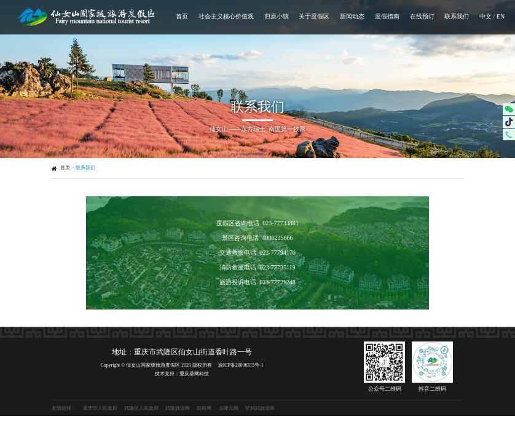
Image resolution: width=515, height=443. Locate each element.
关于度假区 (314, 16)
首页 (182, 16)
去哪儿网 (228, 408)
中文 (485, 16)
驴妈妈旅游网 (260, 408)
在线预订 (422, 16)
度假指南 (387, 16)
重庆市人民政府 (100, 408)
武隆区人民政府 (141, 408)
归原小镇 (276, 16)
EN (501, 16)
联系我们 (456, 16)
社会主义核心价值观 (226, 16)
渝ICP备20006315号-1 (241, 365)
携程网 (204, 408)
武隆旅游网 (177, 408)
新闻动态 (352, 16)
